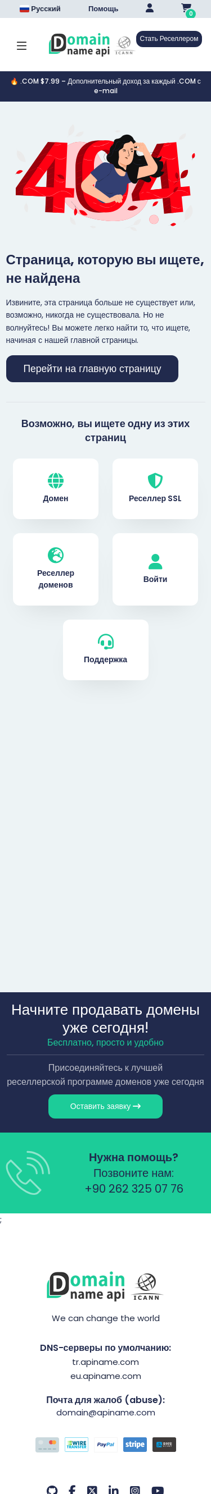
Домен (55, 488)
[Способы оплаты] (105, 1446)
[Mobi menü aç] (22, 44)
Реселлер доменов (55, 569)
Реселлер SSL (155, 488)
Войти (155, 569)
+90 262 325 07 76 (133, 1189)
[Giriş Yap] (150, 9)
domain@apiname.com (105, 1412)
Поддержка (105, 649)
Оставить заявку (105, 1106)
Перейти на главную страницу (92, 368)
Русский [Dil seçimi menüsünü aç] (40, 9)
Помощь (103, 9)
